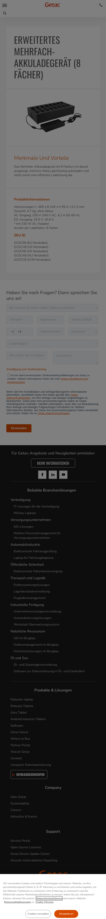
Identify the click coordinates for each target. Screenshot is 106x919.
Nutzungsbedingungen (17, 916)
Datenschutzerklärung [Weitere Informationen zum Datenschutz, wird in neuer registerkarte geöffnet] (49, 913)
